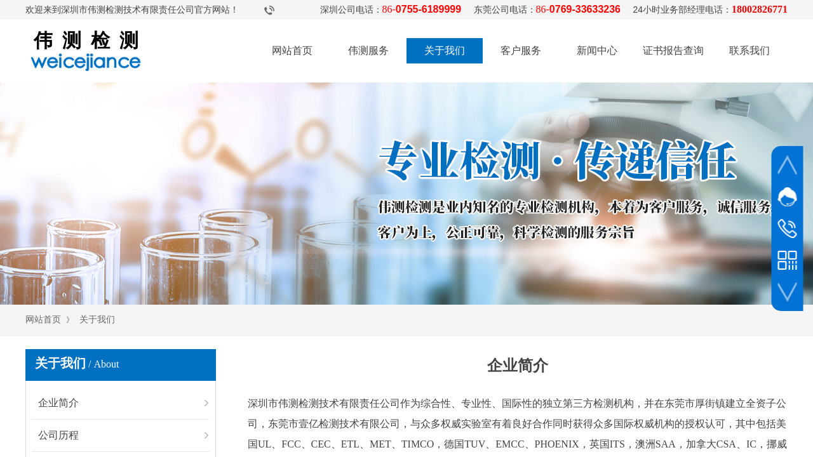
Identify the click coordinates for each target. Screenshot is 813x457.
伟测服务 (368, 50)
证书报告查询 (673, 50)
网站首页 (292, 50)
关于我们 (444, 50)
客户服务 (521, 50)
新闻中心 (597, 50)
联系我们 (749, 50)
